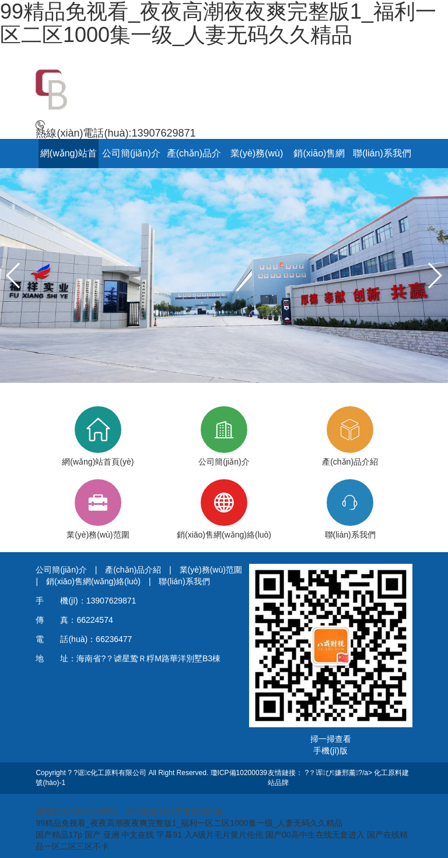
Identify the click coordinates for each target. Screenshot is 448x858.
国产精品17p (59, 834)
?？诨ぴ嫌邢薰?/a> (339, 773)
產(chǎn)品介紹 (350, 436)
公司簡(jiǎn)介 (131, 153)
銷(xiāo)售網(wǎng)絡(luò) (224, 509)
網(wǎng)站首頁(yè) (98, 436)
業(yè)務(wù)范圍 (97, 509)
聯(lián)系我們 (382, 153)
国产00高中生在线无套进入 (315, 834)
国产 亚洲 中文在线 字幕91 (133, 834)
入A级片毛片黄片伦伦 (223, 834)
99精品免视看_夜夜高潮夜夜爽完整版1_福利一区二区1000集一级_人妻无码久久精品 (189, 823)
